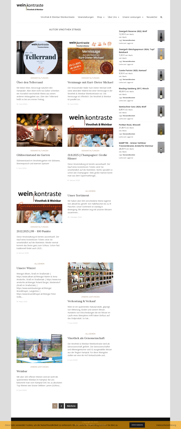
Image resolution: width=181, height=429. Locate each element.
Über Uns (112, 17)
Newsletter (152, 17)
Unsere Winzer (26, 268)
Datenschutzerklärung (166, 425)
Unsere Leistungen (131, 17)
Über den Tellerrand (30, 82)
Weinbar (22, 371)
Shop (99, 17)
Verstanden (137, 425)
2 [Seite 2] (61, 406)
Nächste (71, 406)
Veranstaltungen (86, 17)
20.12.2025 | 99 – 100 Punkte (34, 231)
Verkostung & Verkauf (82, 301)
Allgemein (90, 191)
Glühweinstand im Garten (33, 155)
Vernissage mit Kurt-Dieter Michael (90, 82)
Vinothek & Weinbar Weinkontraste (58, 17)
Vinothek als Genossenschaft (86, 338)
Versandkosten (129, 40)
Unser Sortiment (78, 195)
